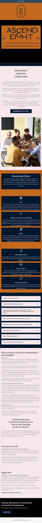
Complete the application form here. (11, 492)
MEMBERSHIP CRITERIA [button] (21, 111)
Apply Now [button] (7, 512)
